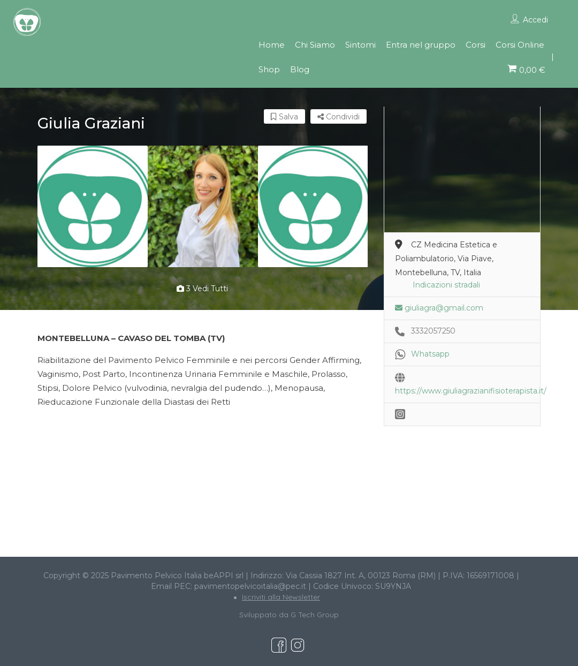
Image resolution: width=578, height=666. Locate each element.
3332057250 (433, 331)
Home (271, 45)
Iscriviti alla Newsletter (281, 597)
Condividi (338, 117)
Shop (269, 69)
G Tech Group (315, 614)
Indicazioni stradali (446, 285)
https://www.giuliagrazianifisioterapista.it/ (470, 391)
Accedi (535, 20)
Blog (299, 69)
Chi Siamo (315, 45)
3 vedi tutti (202, 288)
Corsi (475, 45)
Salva (284, 117)
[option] (92, 206)
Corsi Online (520, 45)
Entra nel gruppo (420, 45)
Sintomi (360, 45)
